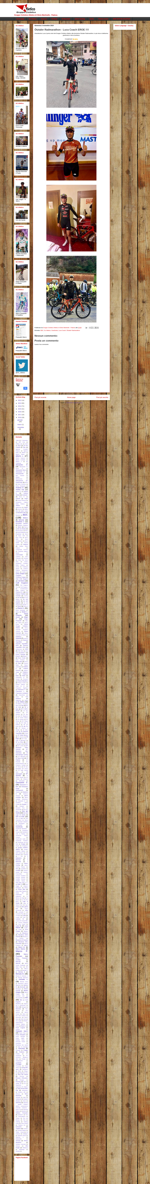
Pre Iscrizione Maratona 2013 (22, 1057)
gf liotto (25, 744)
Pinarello (18, 1050)
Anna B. (22, 496)
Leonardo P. (21, 912)
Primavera (18, 1066)
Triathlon (18, 1128)
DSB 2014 (20, 651)
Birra (26, 530)
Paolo (17, 1026)
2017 (20, 414)
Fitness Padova (20, 684)
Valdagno (25, 1133)
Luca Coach (62, 330)
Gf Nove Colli (20, 758)
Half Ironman (19, 853)
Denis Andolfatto (20, 610)
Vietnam (18, 1146)
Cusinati (18, 595)
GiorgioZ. (22, 806)
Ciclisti (24, 572)
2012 (20, 400)
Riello (19, 1071)
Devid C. (25, 612)
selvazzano (25, 1090)
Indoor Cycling (80, 19)
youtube (18, 1151)
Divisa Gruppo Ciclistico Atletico (22, 626)
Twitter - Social (20, 1132)
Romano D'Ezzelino (22, 1078)
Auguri (26, 507)
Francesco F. (22, 689)
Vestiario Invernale (21, 1144)
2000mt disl (19, 444)
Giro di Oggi (19, 818)
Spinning (18, 1102)
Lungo (20, 929)
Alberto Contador (20, 459)
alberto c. (20, 456)
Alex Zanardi (20, 475)
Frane (17, 696)
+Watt (17, 440)
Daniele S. (25, 604)
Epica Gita (19, 661)
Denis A (26, 606)
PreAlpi (23, 1059)
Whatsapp (21, 1149)
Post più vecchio (102, 397)
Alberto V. (19, 461)
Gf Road (54, 19)
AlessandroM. (20, 473)
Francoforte (22, 695)
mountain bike (20, 996)
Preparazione (19, 1060)
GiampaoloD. (19, 790)
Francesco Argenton (22, 688)
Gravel (17, 845)
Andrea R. (18, 491)
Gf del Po (24, 726)
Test (27, 1114)
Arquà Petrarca (22, 500)
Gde (22, 705)
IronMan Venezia (20, 879)
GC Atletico (33, 19)
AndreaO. (25, 495)
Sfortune (18, 1094)
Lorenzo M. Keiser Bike (22, 920)
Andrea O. (20, 488)
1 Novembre (24, 440)
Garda (26, 700)
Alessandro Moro (21, 470)
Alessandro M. (22, 465)
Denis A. (21, 608)
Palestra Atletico (20, 1024)
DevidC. (18, 617)
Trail (24, 1120)
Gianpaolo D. (21, 801)
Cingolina (18, 575)
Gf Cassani (21, 719)
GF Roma (18, 766)
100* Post (22, 442)
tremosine (19, 1127)
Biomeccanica (19, 530)
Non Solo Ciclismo (21, 1015)
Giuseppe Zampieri (23, 821)
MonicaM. (23, 987)
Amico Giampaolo (21, 486)
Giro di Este (20, 816)
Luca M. (18, 926)
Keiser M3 (20, 893)
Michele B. (20, 974)
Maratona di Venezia (22, 940)
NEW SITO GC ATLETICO (121, 19)
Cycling (26, 595)
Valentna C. (20, 1137)
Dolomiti (18, 638)
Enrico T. (23, 652)
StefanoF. (20, 1114)
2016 (20, 412)
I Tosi (21, 856)
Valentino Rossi (22, 1135)
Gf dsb (26, 733)
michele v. (23, 979)
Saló (24, 1081)
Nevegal (24, 1007)
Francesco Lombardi (22, 693)
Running (18, 1081)
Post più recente (40, 397)
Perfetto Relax (20, 1040)
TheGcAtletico (21, 1116)
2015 (20, 409)
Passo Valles (20, 1038)
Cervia (17, 566)
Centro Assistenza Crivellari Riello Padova (22, 563)
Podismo (21, 1052)
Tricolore (25, 1128)
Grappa (23, 844)
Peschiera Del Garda (22, 1045)
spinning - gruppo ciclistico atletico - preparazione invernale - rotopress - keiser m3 (22, 1106)
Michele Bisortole (23, 977)
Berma (26, 527)
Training (18, 1121)
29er (24, 447)
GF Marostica (22, 756)
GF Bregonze (24, 716)
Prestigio (18, 1064)
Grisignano (25, 845)
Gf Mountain (66, 19)
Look (24, 917)
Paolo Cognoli (20, 1028)
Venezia (18, 1140)
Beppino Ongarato (23, 525)
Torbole (18, 1118)
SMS (24, 1097)
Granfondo (54, 330)
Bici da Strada (22, 529)
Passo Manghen (21, 1034)
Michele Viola (24, 981)
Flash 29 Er (20, 686)
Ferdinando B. (20, 677)
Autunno (20, 509)
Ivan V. (20, 884)
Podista (18, 1053)
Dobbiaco (18, 636)
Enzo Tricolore (20, 659)
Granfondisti (19, 825)
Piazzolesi (21, 1048)
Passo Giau (22, 1033)
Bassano (18, 515)
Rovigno (22, 1080)
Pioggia (25, 1050)
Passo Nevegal (20, 1036)
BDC (42, 330)
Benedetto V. (20, 522)
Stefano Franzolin (22, 1113)
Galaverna (18, 700)
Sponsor (44, 19)
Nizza (24, 1014)
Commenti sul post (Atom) (74, 402)
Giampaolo (22, 780)
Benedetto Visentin (22, 523)
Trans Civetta (24, 1123)
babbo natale (24, 511)
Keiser (26, 887)
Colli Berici (21, 581)
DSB (26, 649)
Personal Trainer (20, 1041)
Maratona (25, 933)
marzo (19, 424)
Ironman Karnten (20, 877)
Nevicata (18, 1009)
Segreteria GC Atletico (22, 1087)
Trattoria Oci (21, 1125)
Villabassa (25, 1147)
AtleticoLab (19, 507)
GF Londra (21, 745)
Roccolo (22, 1076)
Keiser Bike (21, 889)
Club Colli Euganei (22, 579)
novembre (20, 427)
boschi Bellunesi (22, 532)
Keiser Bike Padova (21, 891)
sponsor (24, 1111)
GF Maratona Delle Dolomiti (22, 747)
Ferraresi (25, 679)
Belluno (25, 518)
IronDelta (23, 868)
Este (19, 663)
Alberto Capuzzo (20, 458)
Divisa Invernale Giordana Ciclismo (22, 629)
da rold (20, 597)
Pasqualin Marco (22, 1031)
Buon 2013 (21, 535)
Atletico (18, 505)
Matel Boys (19, 967)
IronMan (18, 870)
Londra (17, 917)
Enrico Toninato (20, 654)
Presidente (18, 1062)
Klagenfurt (18, 896)
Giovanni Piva (20, 808)
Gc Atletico (47, 330)
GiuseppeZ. (22, 823)
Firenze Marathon (23, 681)
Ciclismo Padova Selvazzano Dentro (22, 570)
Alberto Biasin (20, 454)
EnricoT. (18, 656)
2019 (20, 417)
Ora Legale (19, 1020)
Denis (19, 606)
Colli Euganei (22, 583)
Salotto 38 (18, 1083)
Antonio (18, 498)
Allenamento (19, 479)
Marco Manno (20, 949)
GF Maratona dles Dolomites (22, 751)
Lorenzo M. (20, 919)
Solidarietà (18, 1099)
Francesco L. (20, 691)
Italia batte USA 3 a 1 (22, 882)
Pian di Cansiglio (23, 1046)
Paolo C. (23, 1026)
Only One (23, 1019)
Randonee (25, 1069)
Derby (17, 612)
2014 (20, 406)
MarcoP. (18, 963)
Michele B (21, 972)
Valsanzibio (19, 1139)
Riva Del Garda (23, 1074)
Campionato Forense (22, 549)
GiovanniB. (19, 809)
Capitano (18, 556)
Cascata (25, 558)
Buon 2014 (19, 537)
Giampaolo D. (22, 783)
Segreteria (18, 1085)
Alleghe (18, 477)
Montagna (18, 988)
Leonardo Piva (19, 913)
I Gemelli (25, 854)
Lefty (26, 910)
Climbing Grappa (21, 577)
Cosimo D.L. (19, 592)
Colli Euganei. (24, 587)
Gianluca (18, 792)
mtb (26, 998)
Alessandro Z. (20, 472)
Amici (26, 482)
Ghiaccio (25, 779)
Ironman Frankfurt (21, 875)
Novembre (18, 1017)
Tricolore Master (22, 1130)
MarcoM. (18, 961)
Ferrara (18, 679)
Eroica (26, 661)
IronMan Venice (20, 880)
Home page (20, 19)
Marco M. (21, 947)
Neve (17, 1007)
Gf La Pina (19, 742)
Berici (19, 527)
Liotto (24, 915)
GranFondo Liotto (20, 839)
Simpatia (18, 1097)
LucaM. (26, 927)
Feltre (23, 675)
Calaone (25, 544)
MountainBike (19, 997)
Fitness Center (103, 19)
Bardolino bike (21, 512)
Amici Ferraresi (22, 484)
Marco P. (22, 951)
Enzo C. (25, 656)
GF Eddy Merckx (23, 735)
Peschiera (18, 1043)
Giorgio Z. (25, 804)
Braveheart (19, 534)
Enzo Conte (21, 658)
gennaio (20, 420)
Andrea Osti (20, 489)
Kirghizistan (19, 894)
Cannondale (19, 555)
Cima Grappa (20, 573)
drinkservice (19, 649)
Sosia (24, 1101)
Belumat (21, 520)
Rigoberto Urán (24, 1072)
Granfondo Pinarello (22, 840)
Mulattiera (18, 1003)
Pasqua (18, 1029)
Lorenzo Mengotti (23, 922)
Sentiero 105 (21, 1092)
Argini (26, 498)
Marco (26, 945)
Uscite (91, 19)
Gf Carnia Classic (23, 717)
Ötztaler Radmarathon (73, 330)
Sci (25, 1083)
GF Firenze (21, 737)
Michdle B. (25, 970)
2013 (20, 403)
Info (17, 868)
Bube (26, 534)
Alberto (23, 452)
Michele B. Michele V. (22, 976)
